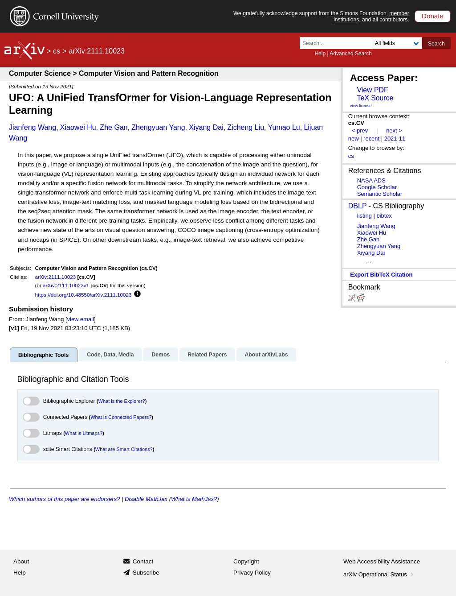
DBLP (357, 206)
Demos (160, 355)
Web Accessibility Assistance (381, 561)
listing (364, 215)
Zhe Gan (113, 127)
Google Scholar (377, 187)
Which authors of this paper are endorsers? (64, 499)
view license (361, 105)
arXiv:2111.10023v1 (66, 285)
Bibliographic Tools (43, 355)
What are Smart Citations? (124, 449)
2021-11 (395, 138)
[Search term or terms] (338, 43)
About (21, 561)
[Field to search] (397, 43)
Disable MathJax (146, 499)
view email (80, 319)
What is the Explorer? (121, 401)
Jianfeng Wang (32, 127)
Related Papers (207, 355)
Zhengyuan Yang (158, 127)
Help (320, 53)
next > (394, 130)
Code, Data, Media (110, 355)
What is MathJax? (194, 499)
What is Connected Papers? (120, 417)
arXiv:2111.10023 (55, 277)
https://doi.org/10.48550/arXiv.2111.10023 (83, 295)
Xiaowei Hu (78, 127)
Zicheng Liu (245, 127)
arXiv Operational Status (379, 574)
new (353, 138)
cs (56, 51)
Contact (143, 561)
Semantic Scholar (380, 193)
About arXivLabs (266, 355)
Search (436, 44)
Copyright (246, 561)
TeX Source (375, 98)
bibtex (384, 215)
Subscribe (146, 572)
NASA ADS (371, 180)
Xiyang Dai (206, 127)
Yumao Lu (284, 127)
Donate (433, 16)
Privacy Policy (252, 572)
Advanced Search (351, 53)
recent (371, 138)
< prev (360, 130)
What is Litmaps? (83, 433)
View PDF (372, 90)
